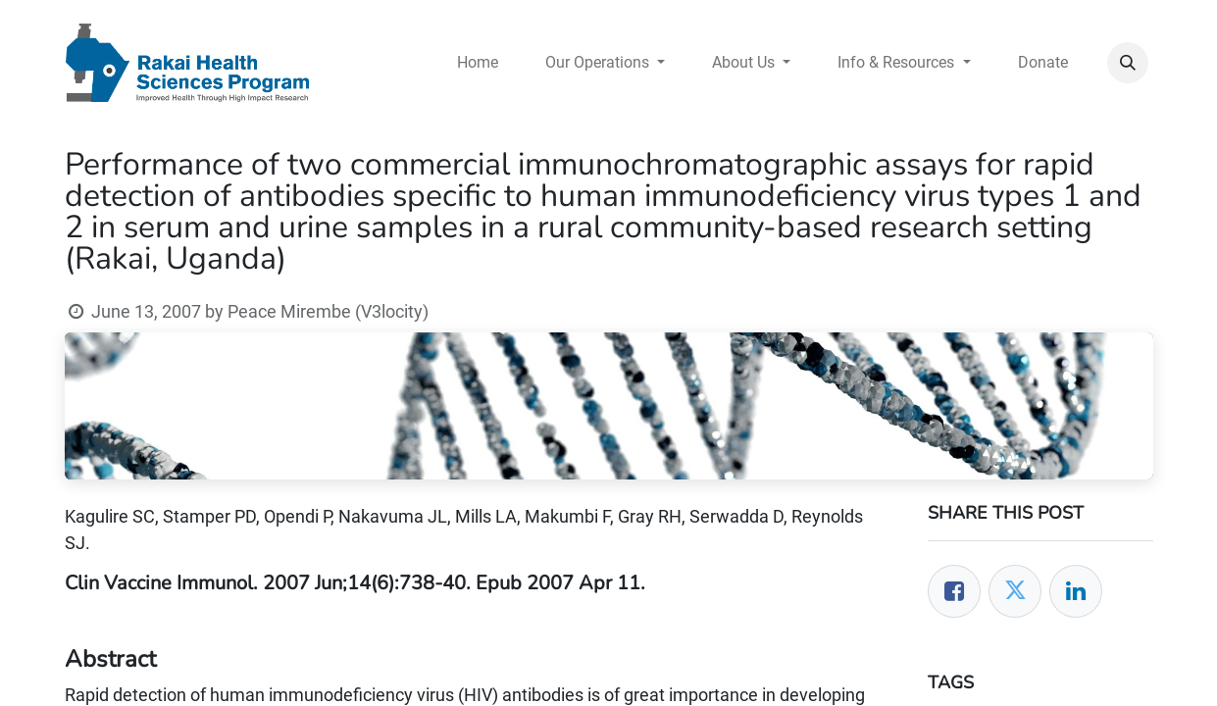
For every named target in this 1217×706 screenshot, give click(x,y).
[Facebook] (954, 591)
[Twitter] (1015, 591)
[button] (1127, 62)
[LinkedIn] (1075, 591)
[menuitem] (477, 62)
